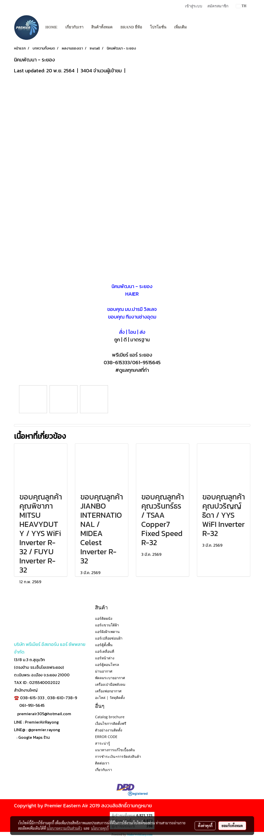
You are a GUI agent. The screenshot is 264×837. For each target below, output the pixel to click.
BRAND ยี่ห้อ (131, 27)
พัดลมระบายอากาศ (110, 677)
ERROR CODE (106, 736)
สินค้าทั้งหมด (102, 27)
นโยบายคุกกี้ (100, 828)
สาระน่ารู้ (102, 743)
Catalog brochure (110, 716)
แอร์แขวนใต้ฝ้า (107, 625)
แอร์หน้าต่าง (104, 658)
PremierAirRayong (42, 722)
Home (51, 27)
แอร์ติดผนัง (103, 618)
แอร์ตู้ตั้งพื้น (104, 644)
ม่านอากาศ (103, 671)
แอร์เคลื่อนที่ (104, 651)
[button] (195, 27)
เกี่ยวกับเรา (74, 27)
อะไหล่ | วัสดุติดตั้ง (110, 697)
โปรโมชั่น (158, 27)
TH (241, 6)
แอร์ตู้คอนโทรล (107, 664)
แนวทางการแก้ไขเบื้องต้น (115, 749)
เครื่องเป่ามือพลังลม (110, 684)
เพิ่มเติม (180, 27)
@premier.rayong (44, 730)
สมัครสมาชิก (217, 6)
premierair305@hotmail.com (44, 714)
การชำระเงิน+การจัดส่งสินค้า (118, 756)
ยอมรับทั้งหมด (232, 825)
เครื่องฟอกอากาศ (108, 691)
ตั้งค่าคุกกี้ (205, 825)
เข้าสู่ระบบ (193, 6)
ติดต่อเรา (102, 763)
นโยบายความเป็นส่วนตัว (64, 828)
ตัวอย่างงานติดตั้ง (108, 730)
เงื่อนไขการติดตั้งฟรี (110, 723)
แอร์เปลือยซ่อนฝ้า (108, 638)
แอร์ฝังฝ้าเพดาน (107, 631)
